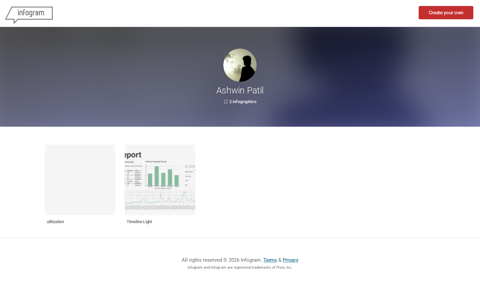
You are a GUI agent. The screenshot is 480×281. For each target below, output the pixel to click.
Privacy (290, 260)
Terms (270, 260)
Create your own (446, 13)
